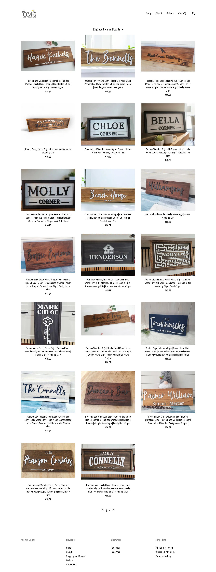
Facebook (115, 547)
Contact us (71, 564)
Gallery (170, 13)
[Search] (193, 14)
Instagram (115, 551)
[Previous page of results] (103, 509)
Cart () (182, 13)
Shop (148, 13)
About (159, 13)
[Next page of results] (113, 509)
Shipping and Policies (76, 556)
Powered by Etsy (163, 556)
